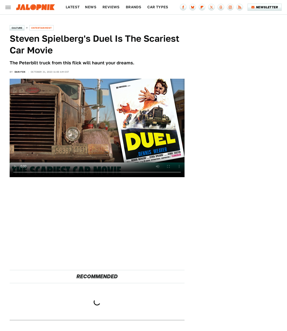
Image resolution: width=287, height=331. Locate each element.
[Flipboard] (202, 7)
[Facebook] (183, 7)
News (90, 7)
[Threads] (220, 7)
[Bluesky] (192, 7)
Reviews (111, 7)
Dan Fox (20, 71)
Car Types (157, 7)
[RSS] (239, 7)
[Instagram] (230, 7)
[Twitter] (211, 7)
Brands (133, 7)
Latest (73, 7)
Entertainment (41, 27)
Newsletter (264, 7)
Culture (17, 27)
